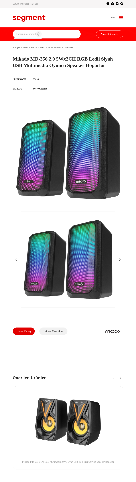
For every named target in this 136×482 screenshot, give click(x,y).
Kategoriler (109, 34)
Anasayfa (16, 47)
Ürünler (25, 47)
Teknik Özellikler (53, 331)
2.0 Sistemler (68, 47)
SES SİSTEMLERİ (38, 47)
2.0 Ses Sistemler (54, 47)
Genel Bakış (24, 331)
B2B (113, 17)
